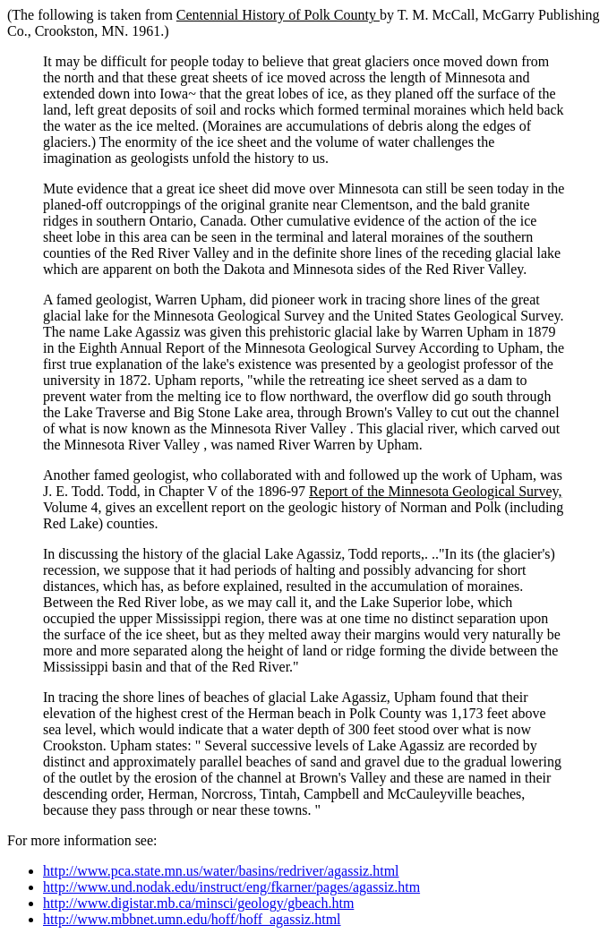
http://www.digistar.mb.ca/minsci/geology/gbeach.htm (198, 903)
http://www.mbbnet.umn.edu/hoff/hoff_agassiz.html (192, 919)
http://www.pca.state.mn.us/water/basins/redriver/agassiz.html (221, 870)
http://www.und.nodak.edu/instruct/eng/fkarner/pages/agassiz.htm (231, 887)
